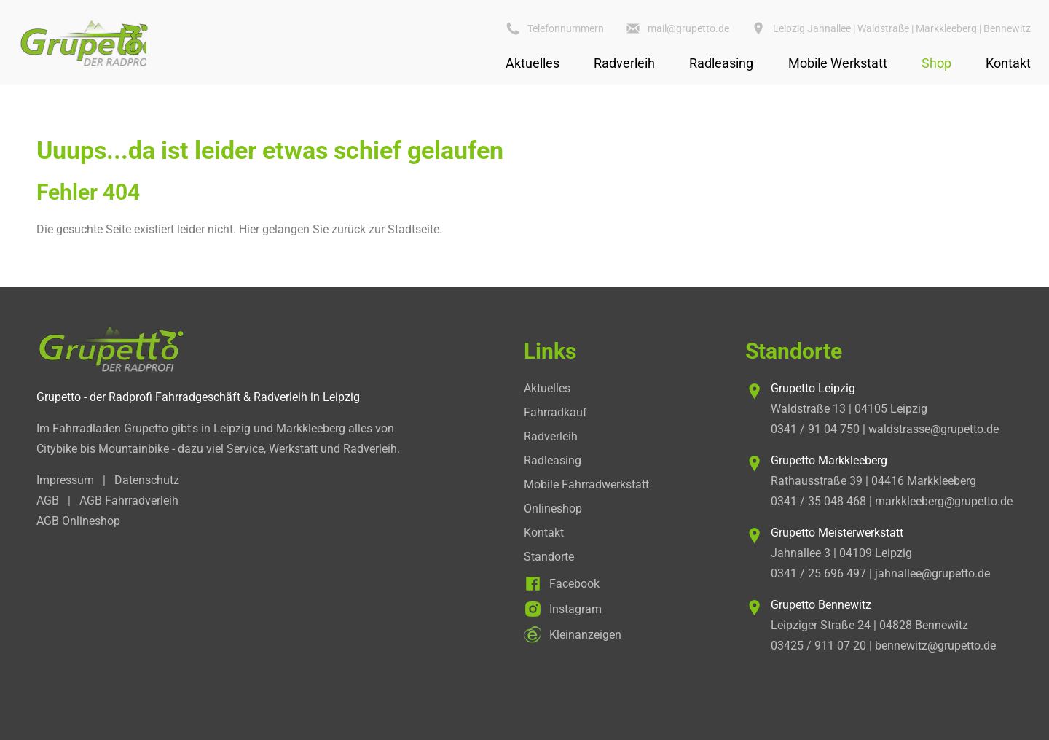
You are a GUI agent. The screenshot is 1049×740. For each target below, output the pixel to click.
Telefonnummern (565, 28)
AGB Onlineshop (78, 521)
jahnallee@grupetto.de (932, 573)
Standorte (549, 557)
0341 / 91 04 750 (815, 429)
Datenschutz (146, 480)
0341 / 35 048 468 (818, 501)
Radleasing (721, 63)
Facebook (574, 584)
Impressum (65, 480)
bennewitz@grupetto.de (935, 646)
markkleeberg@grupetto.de (944, 501)
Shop (936, 63)
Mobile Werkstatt (837, 63)
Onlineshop (553, 508)
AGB (47, 500)
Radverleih (624, 63)
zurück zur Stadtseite (385, 229)
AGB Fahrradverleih (128, 500)
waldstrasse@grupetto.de (933, 429)
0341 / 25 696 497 (818, 573)
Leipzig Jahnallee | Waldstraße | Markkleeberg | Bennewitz (902, 28)
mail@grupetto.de (688, 28)
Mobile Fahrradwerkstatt (586, 484)
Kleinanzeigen (585, 635)
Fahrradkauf (555, 412)
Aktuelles (532, 63)
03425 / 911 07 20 (818, 646)
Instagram (575, 609)
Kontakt (1008, 63)
